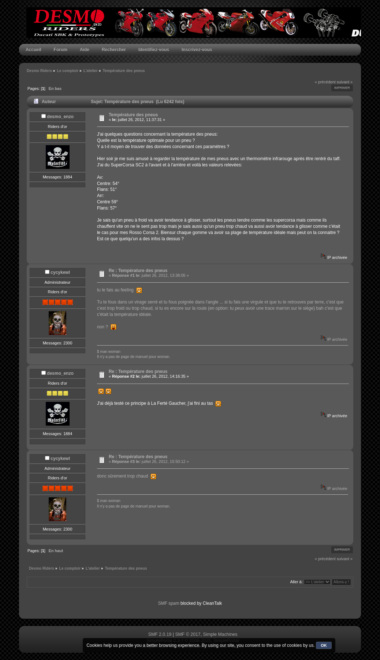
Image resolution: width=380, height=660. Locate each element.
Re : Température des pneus (138, 270)
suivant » (345, 82)
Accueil (33, 49)
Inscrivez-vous (197, 49)
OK (324, 645)
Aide (84, 49)
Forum (60, 49)
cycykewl (60, 272)
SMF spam (168, 603)
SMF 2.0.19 (160, 634)
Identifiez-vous (153, 49)
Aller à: (296, 582)
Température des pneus (133, 114)
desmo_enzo (60, 116)
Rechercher (114, 49)
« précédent (325, 82)
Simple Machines (220, 634)
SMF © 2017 (187, 634)
